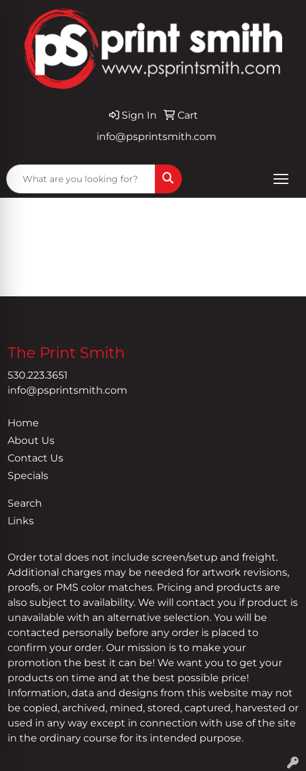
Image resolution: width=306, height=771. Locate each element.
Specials (28, 476)
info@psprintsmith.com (156, 137)
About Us (31, 440)
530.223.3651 (38, 375)
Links (21, 521)
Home (23, 423)
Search (25, 503)
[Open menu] (280, 178)
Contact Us (35, 458)
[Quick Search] (81, 178)
